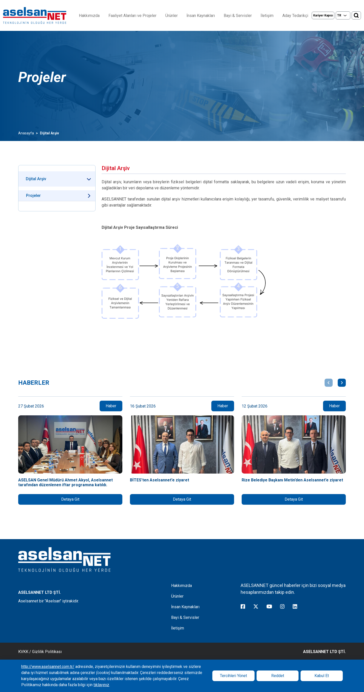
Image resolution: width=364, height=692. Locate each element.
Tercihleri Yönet (233, 675)
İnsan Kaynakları (201, 16)
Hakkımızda (89, 16)
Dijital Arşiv (36, 178)
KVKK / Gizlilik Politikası (40, 651)
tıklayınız (101, 684)
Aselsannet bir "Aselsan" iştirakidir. (48, 601)
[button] (329, 383)
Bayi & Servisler (238, 16)
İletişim (267, 16)
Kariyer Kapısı (323, 15)
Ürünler (171, 16)
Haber (111, 405)
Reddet (277, 675)
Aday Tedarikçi (295, 16)
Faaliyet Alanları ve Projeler (132, 16)
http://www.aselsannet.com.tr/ (47, 666)
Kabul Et (321, 675)
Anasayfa (26, 133)
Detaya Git (70, 499)
